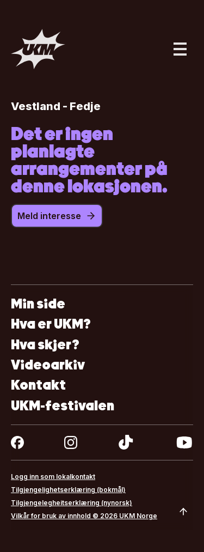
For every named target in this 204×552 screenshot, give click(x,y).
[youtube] (184, 442)
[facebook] (17, 442)
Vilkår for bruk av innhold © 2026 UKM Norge (84, 516)
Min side (38, 304)
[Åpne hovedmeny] (180, 49)
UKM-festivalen (62, 406)
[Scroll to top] (183, 511)
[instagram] (70, 442)
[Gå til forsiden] (38, 49)
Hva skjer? (45, 345)
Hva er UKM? (51, 324)
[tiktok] (126, 442)
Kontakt (38, 385)
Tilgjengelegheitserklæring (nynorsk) (71, 503)
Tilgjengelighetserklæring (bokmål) (68, 490)
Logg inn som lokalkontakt (53, 476)
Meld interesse (56, 215)
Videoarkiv (48, 365)
